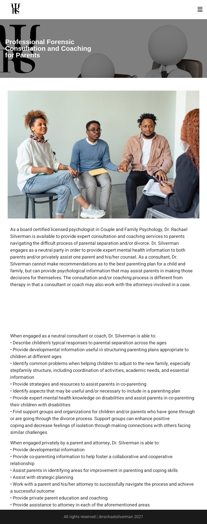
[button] (200, 9)
